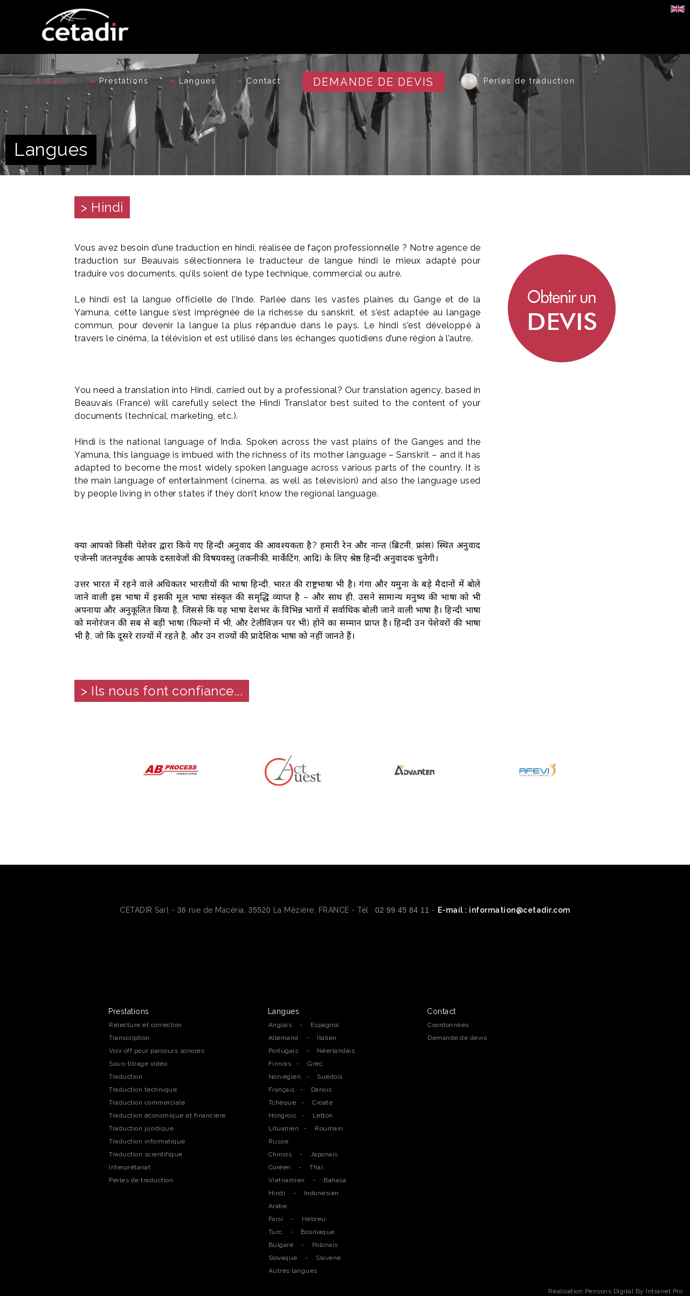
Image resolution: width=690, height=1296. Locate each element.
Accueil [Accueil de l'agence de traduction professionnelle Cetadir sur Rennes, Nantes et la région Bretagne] (52, 81)
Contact (259, 81)
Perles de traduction (518, 81)
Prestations (120, 81)
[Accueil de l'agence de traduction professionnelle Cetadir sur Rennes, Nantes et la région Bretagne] (87, 22)
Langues (193, 81)
